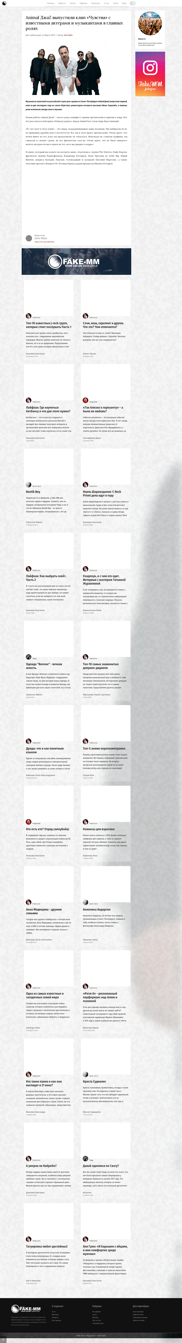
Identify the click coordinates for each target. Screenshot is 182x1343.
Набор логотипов (138, 1325)
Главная (50, 3)
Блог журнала (56, 1325)
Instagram (55, 1322)
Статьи (73, 3)
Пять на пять (96, 1325)
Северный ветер (97, 1328)
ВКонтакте (55, 1319)
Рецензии (95, 3)
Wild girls (95, 1322)
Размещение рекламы (140, 1322)
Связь (115, 3)
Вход (124, 3)
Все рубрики (96, 1316)
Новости (62, 3)
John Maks (68, 35)
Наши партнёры (138, 1316)
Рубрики (83, 3)
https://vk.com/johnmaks (44, 242)
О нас (106, 3)
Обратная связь (138, 1319)
